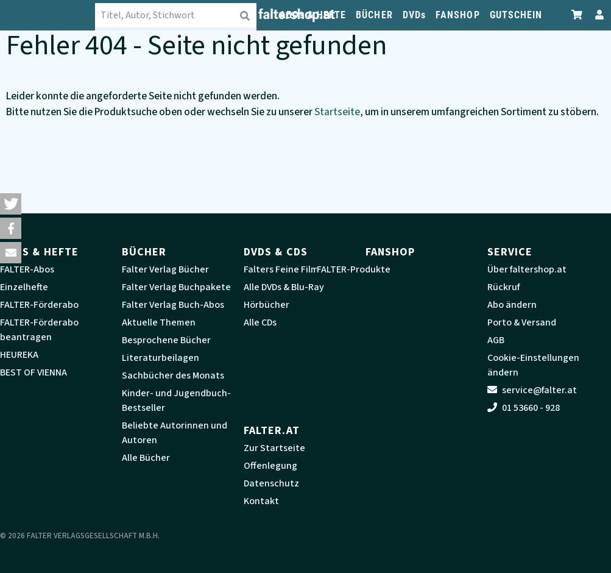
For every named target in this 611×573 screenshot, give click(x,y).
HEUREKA (19, 354)
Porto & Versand (521, 322)
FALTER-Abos (27, 269)
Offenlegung (270, 465)
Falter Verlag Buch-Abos (173, 304)
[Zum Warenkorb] (577, 15)
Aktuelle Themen (159, 322)
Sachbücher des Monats (173, 375)
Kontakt (261, 501)
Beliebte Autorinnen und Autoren (174, 433)
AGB (495, 340)
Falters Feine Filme (284, 269)
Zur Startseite (274, 448)
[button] (10, 204)
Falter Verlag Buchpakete (176, 287)
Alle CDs (260, 322)
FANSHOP (458, 15)
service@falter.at (532, 390)
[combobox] (185, 15)
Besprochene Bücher (166, 340)
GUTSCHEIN (516, 15)
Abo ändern (512, 304)
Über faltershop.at (527, 269)
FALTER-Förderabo (39, 304)
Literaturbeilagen (160, 358)
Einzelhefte (24, 287)
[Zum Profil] (597, 15)
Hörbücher (266, 304)
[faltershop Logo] (57, 15)
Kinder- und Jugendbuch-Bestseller (176, 400)
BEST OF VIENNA (33, 372)
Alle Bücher (146, 457)
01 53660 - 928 (523, 408)
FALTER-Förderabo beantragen (39, 330)
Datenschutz (271, 483)
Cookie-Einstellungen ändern (533, 365)
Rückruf (503, 287)
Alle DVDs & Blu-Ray (284, 287)
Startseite (337, 111)
